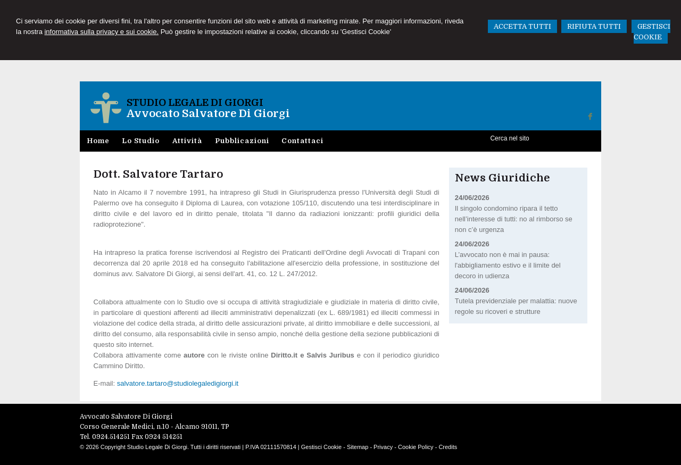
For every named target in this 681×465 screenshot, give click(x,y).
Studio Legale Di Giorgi (195, 102)
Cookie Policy (416, 447)
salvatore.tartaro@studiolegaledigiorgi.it (178, 383)
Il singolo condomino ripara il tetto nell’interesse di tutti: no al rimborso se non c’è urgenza (513, 219)
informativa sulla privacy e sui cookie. (101, 32)
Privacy (383, 447)
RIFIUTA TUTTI (594, 26)
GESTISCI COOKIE (652, 31)
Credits (447, 447)
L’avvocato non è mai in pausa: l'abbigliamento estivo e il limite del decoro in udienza (508, 265)
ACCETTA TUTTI (522, 26)
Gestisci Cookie (321, 447)
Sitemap (357, 447)
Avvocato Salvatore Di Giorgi (208, 113)
